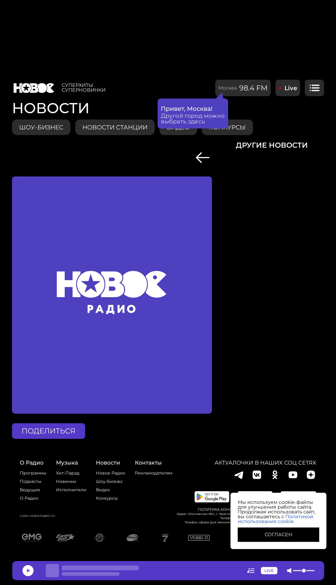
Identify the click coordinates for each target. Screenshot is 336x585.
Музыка (67, 462)
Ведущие (30, 489)
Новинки (66, 481)
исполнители (71, 489)
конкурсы (107, 498)
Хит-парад (67, 473)
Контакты (148, 462)
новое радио (110, 473)
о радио (31, 462)
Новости (108, 462)
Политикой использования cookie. (275, 519)
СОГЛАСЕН (278, 534)
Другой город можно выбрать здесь (193, 118)
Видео (103, 489)
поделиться (49, 431)
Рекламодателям (153, 473)
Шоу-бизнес (41, 127)
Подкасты (30, 481)
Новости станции (114, 127)
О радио (29, 498)
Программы (33, 473)
